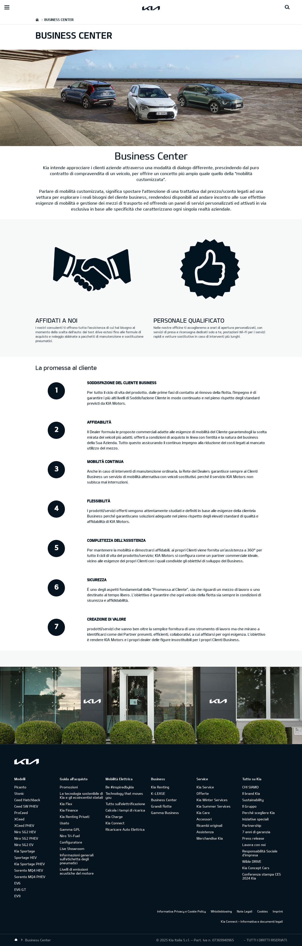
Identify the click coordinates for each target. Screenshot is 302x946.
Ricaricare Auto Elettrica (125, 829)
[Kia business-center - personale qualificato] (210, 270)
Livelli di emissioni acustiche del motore (77, 871)
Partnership (251, 825)
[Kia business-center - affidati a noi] (92, 270)
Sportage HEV (25, 857)
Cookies (262, 911)
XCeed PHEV (24, 825)
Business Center (164, 800)
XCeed (19, 819)
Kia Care (203, 813)
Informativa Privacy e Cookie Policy (181, 911)
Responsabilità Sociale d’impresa (259, 853)
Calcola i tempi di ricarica (125, 810)
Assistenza (205, 832)
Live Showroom (72, 848)
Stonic (19, 793)
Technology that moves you (124, 795)
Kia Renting (160, 787)
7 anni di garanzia (256, 832)
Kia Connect (115, 823)
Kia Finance (69, 810)
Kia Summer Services (213, 806)
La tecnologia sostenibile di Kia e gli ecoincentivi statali (81, 795)
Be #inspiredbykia (120, 787)
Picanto (20, 787)
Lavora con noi (254, 845)
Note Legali (244, 911)
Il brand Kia (251, 793)
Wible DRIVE (251, 861)
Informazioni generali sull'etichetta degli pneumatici (76, 859)
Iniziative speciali (255, 819)
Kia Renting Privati (74, 816)
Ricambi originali (209, 825)
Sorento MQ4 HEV (28, 870)
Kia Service (205, 787)
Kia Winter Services (211, 800)
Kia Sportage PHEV (29, 864)
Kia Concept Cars (255, 868)
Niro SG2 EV (23, 845)
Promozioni (69, 787)
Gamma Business (165, 813)
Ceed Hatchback (27, 800)
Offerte (202, 793)
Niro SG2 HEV (25, 832)
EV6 (17, 883)
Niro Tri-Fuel (70, 836)
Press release (253, 838)
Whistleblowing (221, 911)
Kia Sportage (24, 851)
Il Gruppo (249, 806)
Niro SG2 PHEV (26, 838)
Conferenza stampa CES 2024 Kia (261, 876)
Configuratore (71, 842)
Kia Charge (114, 816)
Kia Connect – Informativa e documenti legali (252, 921)
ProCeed (21, 813)
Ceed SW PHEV (26, 806)
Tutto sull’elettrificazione (125, 804)
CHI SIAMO (250, 787)
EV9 (17, 896)
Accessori (204, 819)
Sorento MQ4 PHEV (29, 877)
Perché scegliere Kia (258, 813)
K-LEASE (158, 793)
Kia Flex (66, 804)
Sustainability (253, 800)
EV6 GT (20, 889)
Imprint (278, 911)
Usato (64, 823)
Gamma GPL (70, 829)
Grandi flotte (161, 806)
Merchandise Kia (209, 838)
